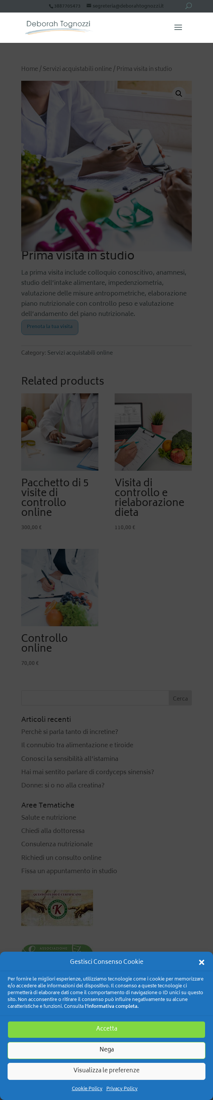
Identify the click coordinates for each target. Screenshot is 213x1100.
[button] (201, 962)
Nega (107, 1050)
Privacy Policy (122, 1089)
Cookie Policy (87, 1089)
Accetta (106, 1029)
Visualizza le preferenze (106, 1071)
